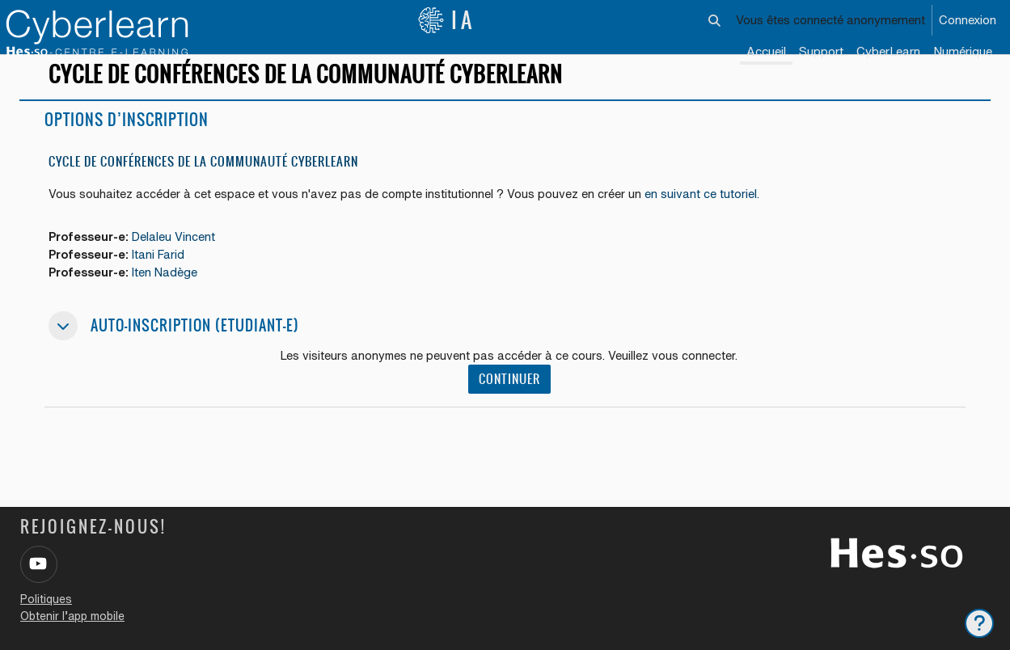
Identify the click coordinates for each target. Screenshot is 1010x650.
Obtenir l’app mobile (72, 616)
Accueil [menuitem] (766, 51)
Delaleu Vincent (179, 256)
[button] (715, 20)
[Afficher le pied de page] (979, 623)
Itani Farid (164, 274)
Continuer (511, 399)
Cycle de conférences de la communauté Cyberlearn (203, 180)
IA (446, 20)
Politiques (46, 599)
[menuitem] (888, 52)
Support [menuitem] (821, 51)
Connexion (967, 20)
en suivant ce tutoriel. (704, 213)
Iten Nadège (171, 292)
